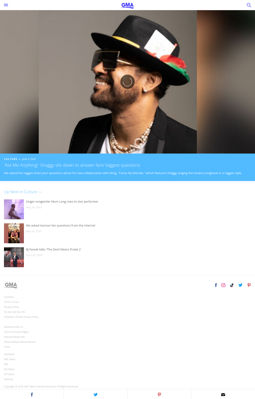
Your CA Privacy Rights (16, 332)
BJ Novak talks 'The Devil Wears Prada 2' (53, 249)
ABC (6, 364)
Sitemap (8, 379)
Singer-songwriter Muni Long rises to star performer (62, 201)
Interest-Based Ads (14, 337)
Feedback (9, 354)
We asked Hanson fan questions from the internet (60, 225)
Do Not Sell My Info (14, 312)
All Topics (9, 374)
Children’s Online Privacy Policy (21, 317)
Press (7, 347)
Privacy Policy (11, 307)
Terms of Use (11, 302)
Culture (11, 159)
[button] (32, 394)
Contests (9, 297)
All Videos (9, 369)
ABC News (9, 359)
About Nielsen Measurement (20, 342)
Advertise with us (13, 327)
